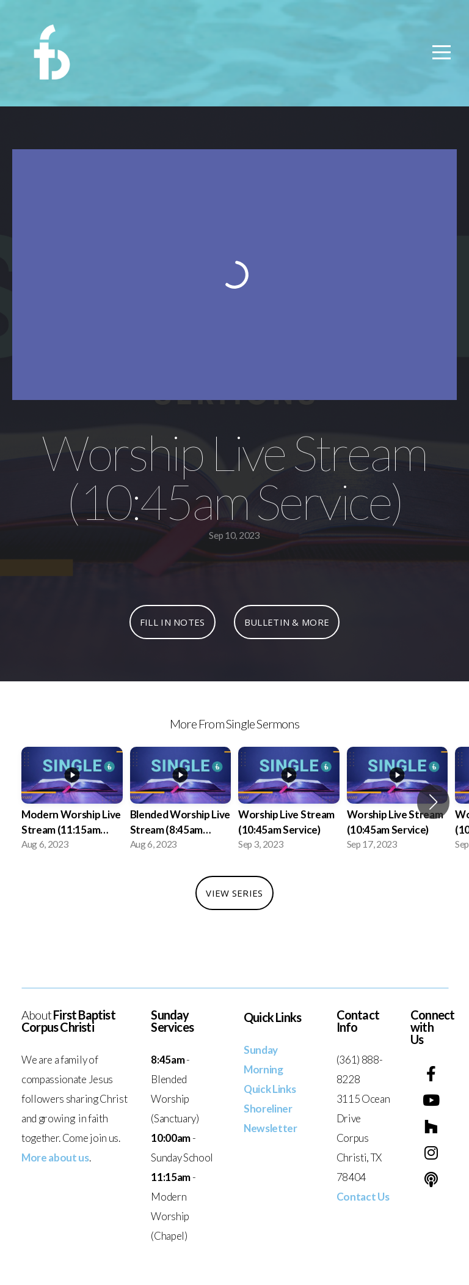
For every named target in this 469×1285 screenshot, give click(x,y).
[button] (433, 801)
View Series (234, 893)
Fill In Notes (172, 622)
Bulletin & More (287, 622)
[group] (72, 802)
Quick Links (270, 1089)
